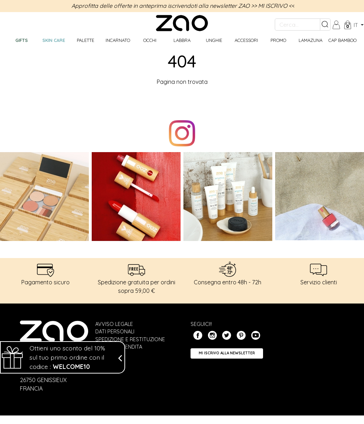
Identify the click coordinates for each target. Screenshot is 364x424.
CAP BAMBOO (342, 40)
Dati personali (114, 331)
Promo (278, 40)
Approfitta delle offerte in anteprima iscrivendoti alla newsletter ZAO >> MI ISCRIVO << (182, 5)
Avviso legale (114, 324)
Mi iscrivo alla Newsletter (227, 353)
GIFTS (21, 40)
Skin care (53, 40)
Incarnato (118, 40)
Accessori (246, 40)
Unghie (214, 40)
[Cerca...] (297, 24)
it (356, 24)
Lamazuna (310, 40)
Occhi (149, 40)
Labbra (182, 40)
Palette (85, 40)
